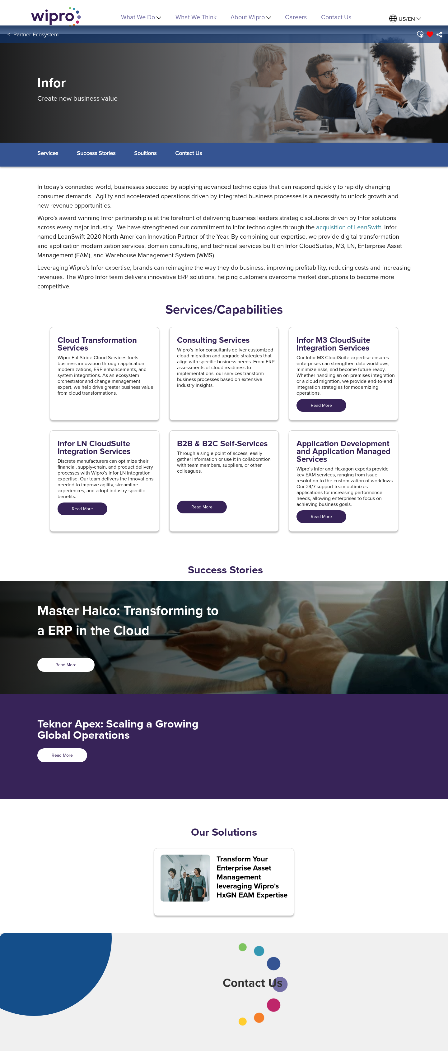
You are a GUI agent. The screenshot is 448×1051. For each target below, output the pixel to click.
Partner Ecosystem (36, 34)
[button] (420, 34)
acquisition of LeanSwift (348, 227)
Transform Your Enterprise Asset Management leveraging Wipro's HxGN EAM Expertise (252, 877)
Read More (321, 405)
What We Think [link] (196, 16)
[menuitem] (405, 18)
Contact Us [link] (336, 16)
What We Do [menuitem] (141, 16)
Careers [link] (296, 16)
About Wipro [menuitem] (251, 16)
